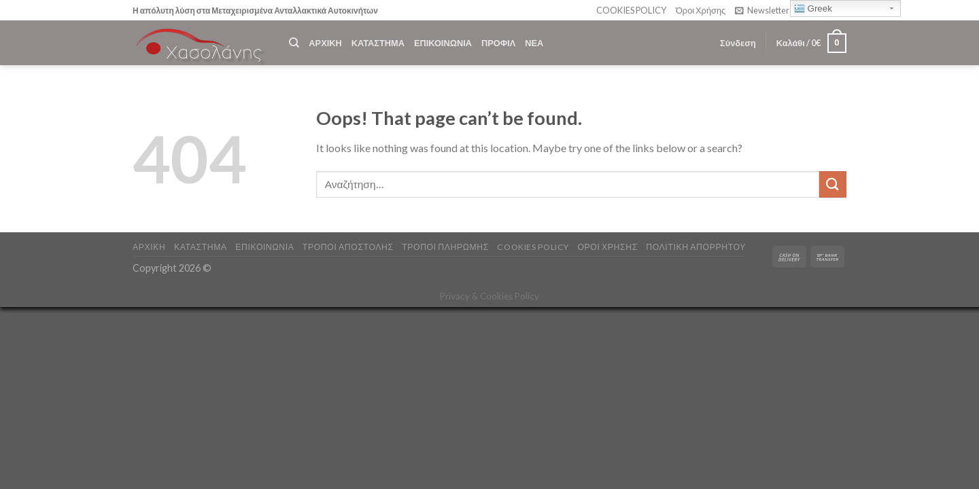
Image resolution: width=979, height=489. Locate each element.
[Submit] (832, 184)
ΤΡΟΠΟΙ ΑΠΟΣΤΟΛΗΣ (348, 247)
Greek (813, 8)
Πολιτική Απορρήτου (696, 247)
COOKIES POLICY (631, 10)
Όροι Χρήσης (700, 10)
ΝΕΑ (534, 42)
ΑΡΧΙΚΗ (325, 42)
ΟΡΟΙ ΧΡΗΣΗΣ (607, 247)
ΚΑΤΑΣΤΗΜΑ (378, 42)
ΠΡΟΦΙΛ (498, 42)
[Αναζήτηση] (294, 43)
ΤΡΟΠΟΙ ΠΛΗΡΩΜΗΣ (445, 247)
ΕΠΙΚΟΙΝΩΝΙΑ (443, 42)
